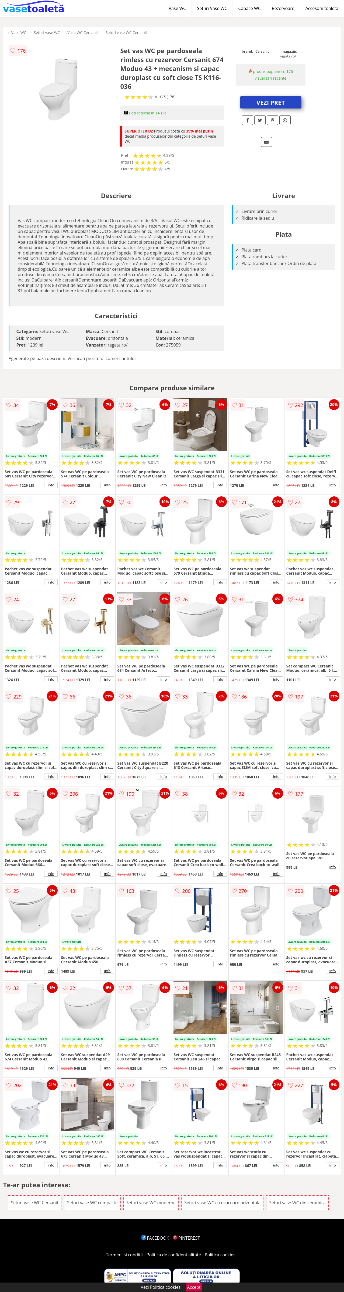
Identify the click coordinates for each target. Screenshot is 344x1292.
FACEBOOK (155, 1238)
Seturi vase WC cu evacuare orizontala (222, 1203)
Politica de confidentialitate (174, 1255)
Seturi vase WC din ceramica (297, 1203)
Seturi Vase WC (212, 8)
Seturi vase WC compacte (92, 1203)
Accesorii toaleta (321, 8)
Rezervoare (283, 8)
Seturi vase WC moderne (151, 1203)
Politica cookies (220, 1255)
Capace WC (249, 8)
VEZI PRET (270, 102)
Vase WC (177, 8)
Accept (194, 1287)
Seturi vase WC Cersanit (126, 32)
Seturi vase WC (47, 32)
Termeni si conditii (124, 1255)
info (51, 485)
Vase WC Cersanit (82, 32)
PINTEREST (186, 1238)
